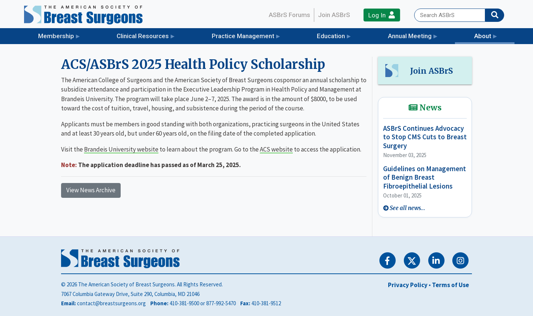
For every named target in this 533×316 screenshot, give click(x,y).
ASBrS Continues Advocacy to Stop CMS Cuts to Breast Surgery (425, 137)
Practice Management (243, 36)
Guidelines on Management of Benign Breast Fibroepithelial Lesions (424, 177)
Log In (381, 15)
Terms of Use (450, 285)
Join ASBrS (334, 15)
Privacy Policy (408, 285)
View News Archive (90, 190)
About (494, 35)
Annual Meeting (410, 36)
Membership (56, 36)
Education (331, 36)
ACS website (276, 149)
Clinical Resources (143, 36)
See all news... (407, 208)
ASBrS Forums (289, 15)
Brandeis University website (121, 149)
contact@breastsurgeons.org (111, 303)
